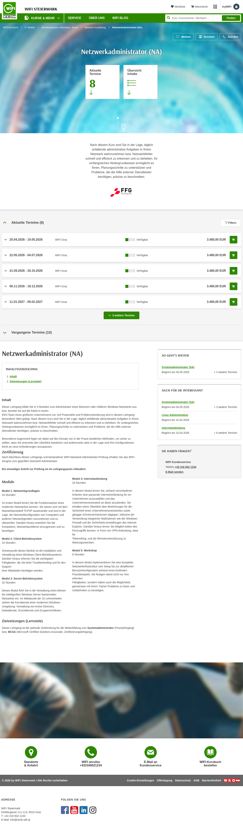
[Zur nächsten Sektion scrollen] (121, 125)
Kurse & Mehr (40, 17)
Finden (231, 18)
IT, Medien (29, 27)
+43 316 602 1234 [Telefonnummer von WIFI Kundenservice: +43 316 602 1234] (185, 466)
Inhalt (13, 376)
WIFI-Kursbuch (10, 27)
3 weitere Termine (122, 314)
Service (74, 18)
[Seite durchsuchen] (203, 18)
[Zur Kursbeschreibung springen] (140, 82)
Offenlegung (164, 780)
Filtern (230, 222)
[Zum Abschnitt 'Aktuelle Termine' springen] (102, 82)
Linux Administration (175, 414)
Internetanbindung (173, 427)
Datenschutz (183, 780)
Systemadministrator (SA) (178, 367)
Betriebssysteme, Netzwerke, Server (59, 27)
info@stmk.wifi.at (20, 819)
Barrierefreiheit (211, 780)
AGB (196, 780)
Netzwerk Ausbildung (95, 27)
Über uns (97, 18)
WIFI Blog (120, 18)
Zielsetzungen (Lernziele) (25, 381)
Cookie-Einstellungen (140, 780)
